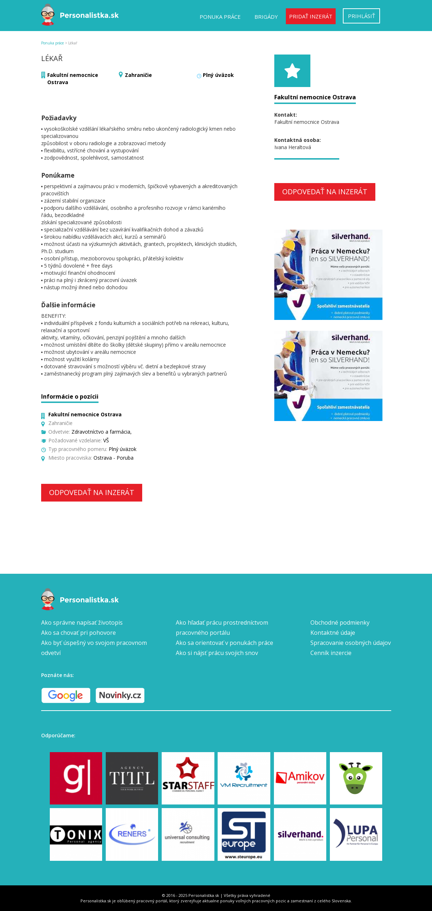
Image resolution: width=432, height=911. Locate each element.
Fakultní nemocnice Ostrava (315, 97)
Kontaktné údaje (332, 633)
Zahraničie (138, 74)
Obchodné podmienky (340, 622)
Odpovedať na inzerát (91, 492)
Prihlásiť (361, 15)
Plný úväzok (218, 74)
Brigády (266, 16)
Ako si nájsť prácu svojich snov (217, 653)
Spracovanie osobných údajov (350, 643)
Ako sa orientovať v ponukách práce (224, 643)
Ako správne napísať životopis (82, 622)
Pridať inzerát (310, 16)
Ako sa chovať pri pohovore (78, 633)
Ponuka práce (220, 16)
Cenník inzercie (331, 653)
